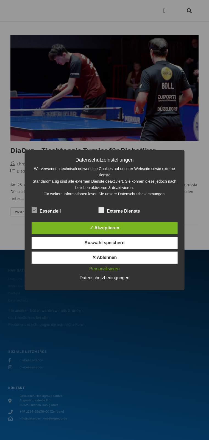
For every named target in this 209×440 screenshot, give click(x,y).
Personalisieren (104, 268)
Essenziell (46, 210)
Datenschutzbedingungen (104, 277)
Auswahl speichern (105, 242)
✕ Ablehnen (104, 257)
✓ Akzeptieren (104, 227)
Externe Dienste (119, 210)
